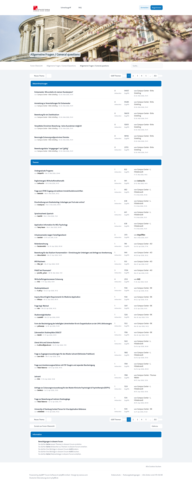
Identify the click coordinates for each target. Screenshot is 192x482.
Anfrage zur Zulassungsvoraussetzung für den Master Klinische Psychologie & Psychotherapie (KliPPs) (72, 388)
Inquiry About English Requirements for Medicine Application (57, 297)
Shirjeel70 (40, 173)
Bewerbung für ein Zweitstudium (46, 114)
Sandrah (40, 237)
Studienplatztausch (41, 288)
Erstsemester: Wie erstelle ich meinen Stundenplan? (53, 92)
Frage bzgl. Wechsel (41, 306)
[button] (160, 76)
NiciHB (39, 335)
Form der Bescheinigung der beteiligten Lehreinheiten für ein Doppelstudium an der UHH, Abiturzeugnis (73, 323)
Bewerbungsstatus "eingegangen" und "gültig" (51, 148)
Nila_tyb (40, 264)
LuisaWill (40, 317)
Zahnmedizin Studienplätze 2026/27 (47, 332)
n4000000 (40, 412)
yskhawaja (40, 326)
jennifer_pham (42, 273)
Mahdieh (40, 193)
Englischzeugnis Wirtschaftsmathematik (49, 181)
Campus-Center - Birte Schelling (47, 94)
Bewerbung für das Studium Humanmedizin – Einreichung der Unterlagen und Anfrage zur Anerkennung (73, 252)
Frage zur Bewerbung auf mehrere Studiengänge (52, 399)
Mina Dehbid (41, 255)
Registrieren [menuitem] (156, 7)
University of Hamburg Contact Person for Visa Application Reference (60, 409)
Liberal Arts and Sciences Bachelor (47, 342)
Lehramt (37, 376)
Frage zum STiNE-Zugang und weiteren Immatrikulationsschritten (58, 191)
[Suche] (156, 66)
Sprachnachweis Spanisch (43, 213)
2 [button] (133, 76)
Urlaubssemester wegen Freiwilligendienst (50, 235)
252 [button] (155, 76)
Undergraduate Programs (43, 171)
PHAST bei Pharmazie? (42, 270)
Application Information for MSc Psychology (50, 225)
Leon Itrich (40, 356)
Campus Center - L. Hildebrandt (142, 170)
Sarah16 (39, 216)
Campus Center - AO (144, 244)
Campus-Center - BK (144, 288)
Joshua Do (40, 183)
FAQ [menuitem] (78, 7)
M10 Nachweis (39, 261)
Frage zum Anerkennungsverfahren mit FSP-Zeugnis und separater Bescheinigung (64, 365)
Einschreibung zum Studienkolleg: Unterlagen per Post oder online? (59, 202)
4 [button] (141, 76)
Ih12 (38, 282)
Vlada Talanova (42, 368)
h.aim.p (39, 291)
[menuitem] (64, 7)
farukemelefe (41, 246)
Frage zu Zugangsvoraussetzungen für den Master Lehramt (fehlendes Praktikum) (64, 354)
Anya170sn (141, 235)
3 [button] (137, 76)
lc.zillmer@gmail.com (44, 345)
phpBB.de (54, 478)
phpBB (41, 475)
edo (38, 308)
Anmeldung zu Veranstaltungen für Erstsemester (52, 103)
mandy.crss (40, 205)
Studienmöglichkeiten (42, 315)
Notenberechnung (41, 244)
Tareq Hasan (41, 227)
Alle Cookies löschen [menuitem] (152, 466)
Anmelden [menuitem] (144, 7)
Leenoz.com (83, 475)
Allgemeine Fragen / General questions (55, 54)
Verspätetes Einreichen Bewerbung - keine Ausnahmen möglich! (58, 126)
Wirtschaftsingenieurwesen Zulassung (48, 279)
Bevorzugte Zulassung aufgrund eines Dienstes (51, 137)
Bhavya (39, 299)
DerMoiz (40, 390)
